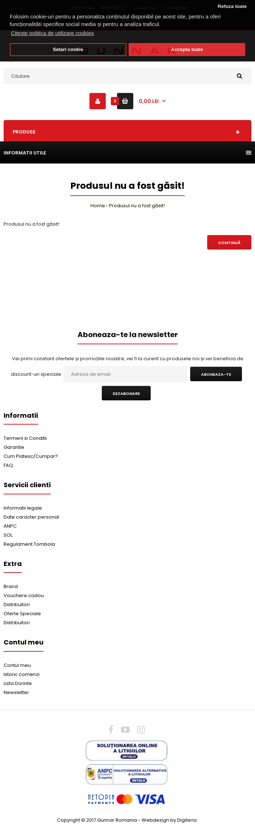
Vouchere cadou (24, 595)
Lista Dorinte (18, 683)
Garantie (14, 447)
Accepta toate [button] (187, 49)
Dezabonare (126, 393)
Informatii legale (23, 508)
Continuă (229, 243)
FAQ (8, 465)
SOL (8, 535)
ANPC (10, 526)
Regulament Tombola (29, 544)
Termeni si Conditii (25, 438)
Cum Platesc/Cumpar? (31, 456)
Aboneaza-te (216, 374)
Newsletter (16, 692)
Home (98, 205)
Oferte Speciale (22, 613)
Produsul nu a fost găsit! (137, 205)
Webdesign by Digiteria (169, 820)
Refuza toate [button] (232, 6)
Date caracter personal (31, 517)
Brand (11, 586)
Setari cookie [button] (68, 49)
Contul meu (17, 665)
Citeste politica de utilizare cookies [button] (52, 33)
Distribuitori (17, 604)
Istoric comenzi (21, 674)
